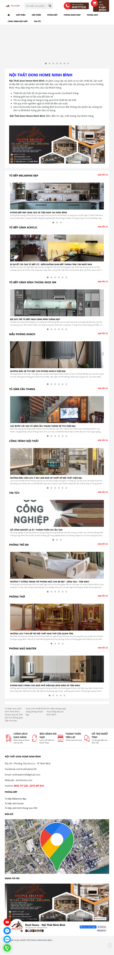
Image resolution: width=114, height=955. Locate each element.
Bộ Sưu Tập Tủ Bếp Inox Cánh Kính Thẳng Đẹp (35, 321)
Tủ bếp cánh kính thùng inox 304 (32, 284)
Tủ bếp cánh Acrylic (23, 229)
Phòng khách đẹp (72, 15)
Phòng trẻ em (19, 547)
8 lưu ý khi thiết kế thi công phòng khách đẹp (36, 713)
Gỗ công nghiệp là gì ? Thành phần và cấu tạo (36, 532)
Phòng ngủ (92, 15)
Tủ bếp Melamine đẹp (23, 177)
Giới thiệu (20, 15)
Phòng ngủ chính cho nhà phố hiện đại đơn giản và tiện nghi (45, 687)
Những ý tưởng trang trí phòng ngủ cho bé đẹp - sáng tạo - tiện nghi (49, 583)
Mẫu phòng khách (22, 336)
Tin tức (37, 21)
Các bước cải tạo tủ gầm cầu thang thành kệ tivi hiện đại (43, 428)
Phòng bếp (52, 15)
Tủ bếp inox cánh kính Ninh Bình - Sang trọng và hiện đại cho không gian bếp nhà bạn (14, 716)
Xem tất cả (103, 177)
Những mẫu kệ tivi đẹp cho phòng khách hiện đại (38, 373)
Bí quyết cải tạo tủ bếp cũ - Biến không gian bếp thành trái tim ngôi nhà (51, 266)
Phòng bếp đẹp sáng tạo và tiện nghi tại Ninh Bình (38, 214)
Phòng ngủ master (22, 650)
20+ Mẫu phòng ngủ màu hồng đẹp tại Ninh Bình (56, 713)
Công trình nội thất (18, 21)
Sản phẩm (36, 15)
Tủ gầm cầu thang (22, 391)
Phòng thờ (17, 598)
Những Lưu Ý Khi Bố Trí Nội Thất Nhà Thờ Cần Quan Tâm (41, 635)
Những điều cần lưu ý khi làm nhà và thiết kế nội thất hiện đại (46, 480)
